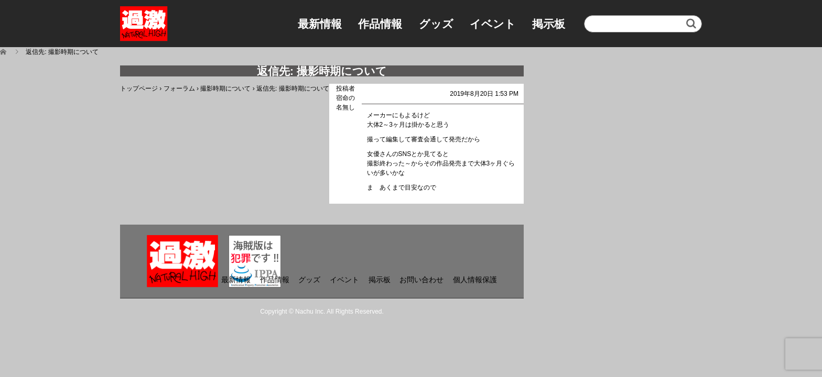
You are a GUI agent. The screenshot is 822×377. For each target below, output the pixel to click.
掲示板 (548, 24)
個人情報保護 (475, 279)
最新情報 (320, 24)
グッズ (436, 24)
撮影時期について (225, 88)
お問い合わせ (421, 279)
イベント (493, 24)
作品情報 (380, 24)
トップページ (139, 88)
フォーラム (179, 88)
